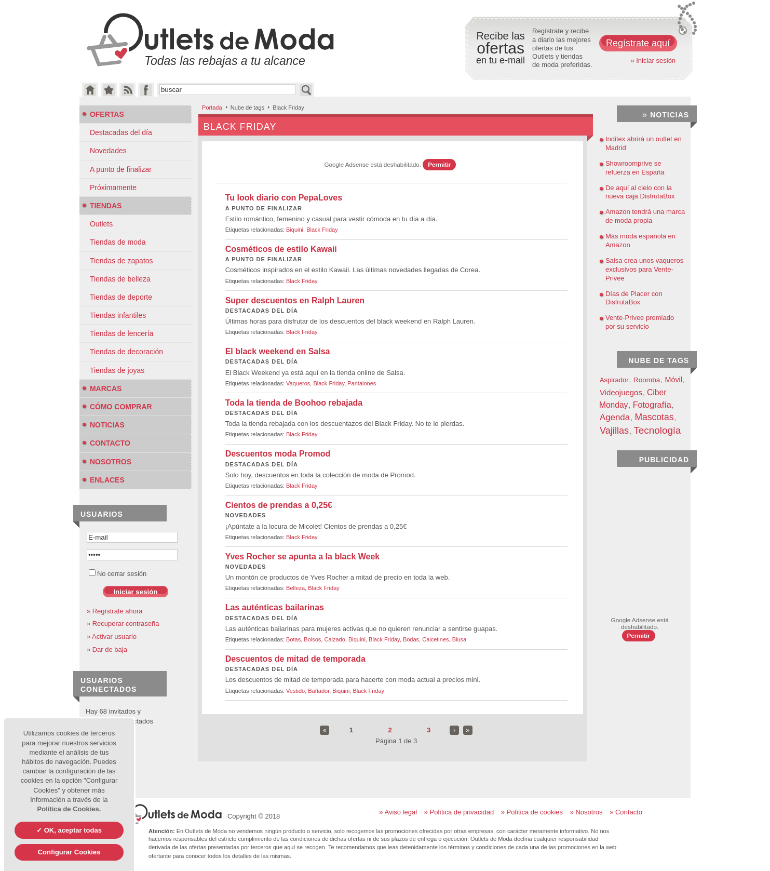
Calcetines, (437, 639)
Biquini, (296, 229)
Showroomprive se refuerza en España (634, 167)
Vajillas (614, 430)
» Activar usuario (112, 636)
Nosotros (106, 462)
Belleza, (297, 588)
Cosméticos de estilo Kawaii (281, 249)
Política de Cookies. (69, 809)
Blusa (459, 639)
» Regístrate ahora (115, 611)
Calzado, (336, 639)
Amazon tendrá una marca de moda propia (645, 216)
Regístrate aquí (638, 43)
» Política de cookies (532, 812)
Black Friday (322, 229)
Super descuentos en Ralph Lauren (295, 300)
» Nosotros (586, 812)
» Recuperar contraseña (123, 623)
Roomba (646, 380)
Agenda (615, 417)
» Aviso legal (398, 812)
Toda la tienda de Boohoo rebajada (294, 402)
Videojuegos (621, 392)
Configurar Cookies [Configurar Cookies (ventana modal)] (69, 852)
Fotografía (652, 404)
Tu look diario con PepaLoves (284, 197)
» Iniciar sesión (653, 60)
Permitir (439, 164)
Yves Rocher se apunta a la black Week (302, 556)
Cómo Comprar (117, 407)
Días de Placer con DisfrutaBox (634, 298)
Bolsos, (314, 639)
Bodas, (412, 639)
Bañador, (320, 691)
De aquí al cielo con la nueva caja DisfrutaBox (640, 192)
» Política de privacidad (459, 812)
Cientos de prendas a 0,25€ (278, 505)
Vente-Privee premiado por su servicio (639, 322)
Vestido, (297, 691)
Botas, (295, 639)
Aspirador (614, 380)
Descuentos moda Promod (278, 453)
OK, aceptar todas (72, 830)
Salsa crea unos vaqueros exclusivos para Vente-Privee (644, 269)
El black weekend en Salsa (277, 351)
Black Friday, (330, 383)
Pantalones (361, 383)
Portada (212, 107)
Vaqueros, (299, 383)
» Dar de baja (107, 649)
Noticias (103, 425)
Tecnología (657, 430)
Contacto (106, 443)
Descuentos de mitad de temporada (295, 658)
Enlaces (103, 480)
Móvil (673, 380)
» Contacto (626, 812)
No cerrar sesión (117, 574)
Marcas (101, 388)
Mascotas (653, 417)
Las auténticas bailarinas (274, 607)
